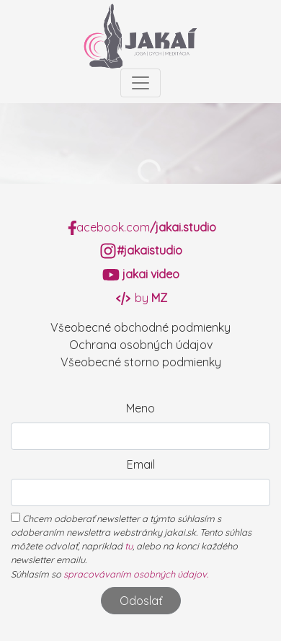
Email (141, 464)
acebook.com (141, 227)
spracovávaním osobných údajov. (135, 574)
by (141, 298)
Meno (140, 408)
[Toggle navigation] (140, 82)
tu (129, 546)
